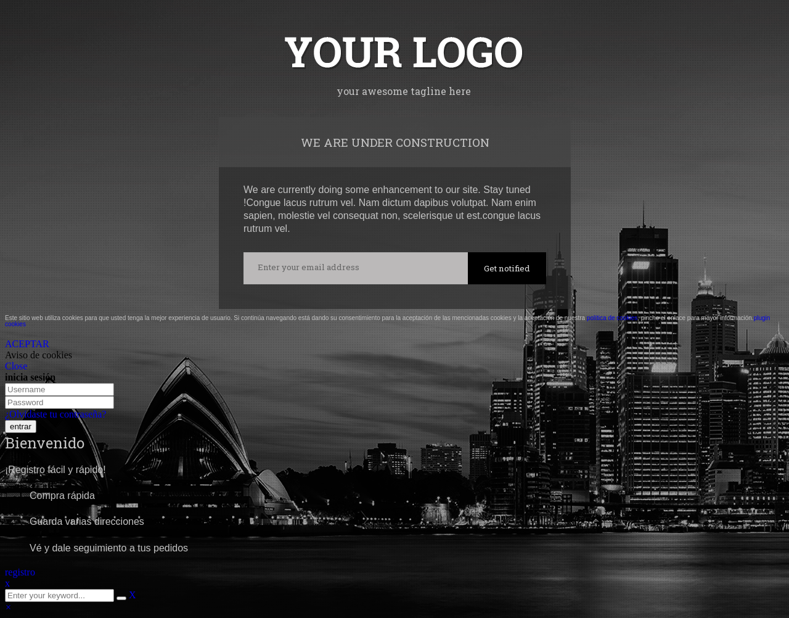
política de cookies (612, 318)
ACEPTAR (27, 344)
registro (20, 572)
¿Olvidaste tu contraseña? (55, 414)
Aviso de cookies (38, 355)
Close (16, 366)
